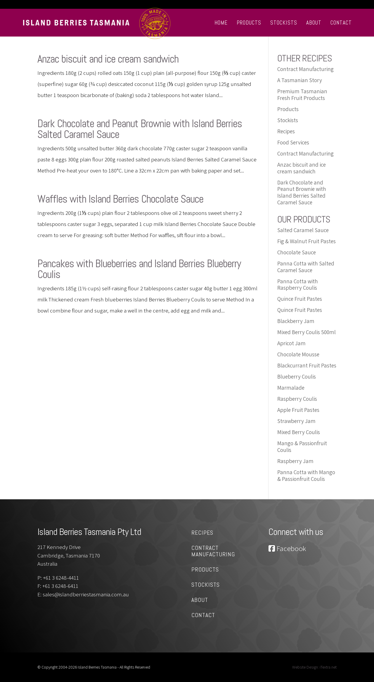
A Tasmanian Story (299, 80)
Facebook (287, 548)
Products (249, 22)
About (313, 22)
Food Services (293, 142)
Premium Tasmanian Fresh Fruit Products (302, 94)
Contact (341, 22)
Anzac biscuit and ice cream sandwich (108, 59)
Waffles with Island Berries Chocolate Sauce (120, 199)
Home (221, 22)
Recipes (286, 131)
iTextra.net (328, 667)
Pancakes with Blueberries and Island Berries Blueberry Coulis (139, 269)
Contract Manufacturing (305, 68)
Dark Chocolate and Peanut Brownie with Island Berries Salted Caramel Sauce (139, 129)
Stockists (283, 22)
